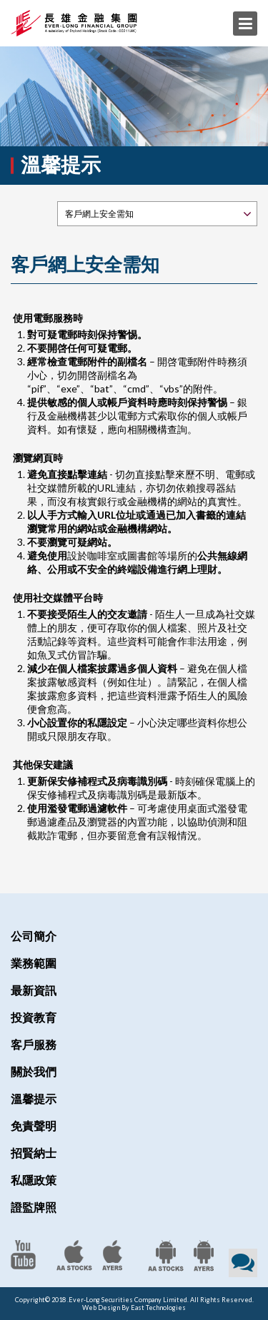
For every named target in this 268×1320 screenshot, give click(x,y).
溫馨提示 (33, 1098)
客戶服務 (33, 1044)
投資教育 (33, 1017)
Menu (245, 23)
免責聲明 (33, 1125)
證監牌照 (33, 1207)
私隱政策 (33, 1180)
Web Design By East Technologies (134, 1307)
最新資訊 (33, 990)
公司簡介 (33, 936)
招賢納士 (33, 1152)
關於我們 (33, 1071)
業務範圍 (33, 963)
